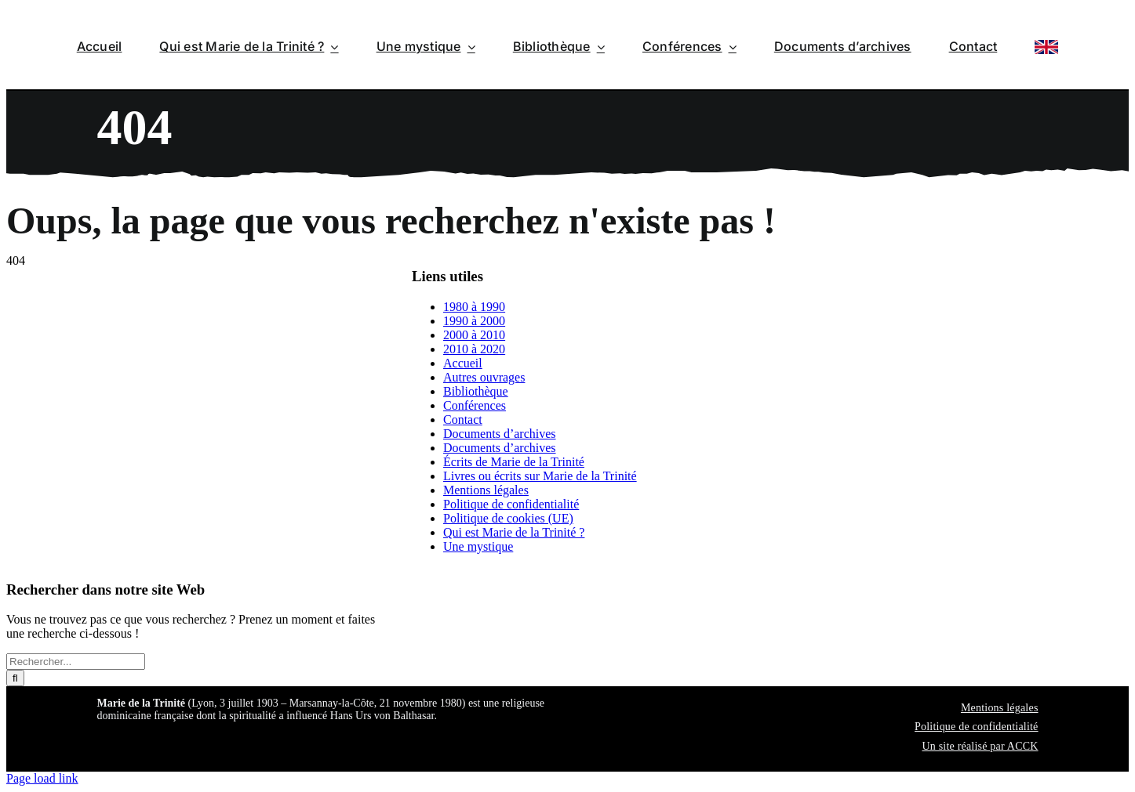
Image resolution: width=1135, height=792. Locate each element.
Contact (462, 419)
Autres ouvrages (484, 377)
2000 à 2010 (474, 335)
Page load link (42, 778)
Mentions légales (486, 490)
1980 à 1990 (474, 306)
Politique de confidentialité (511, 504)
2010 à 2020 (474, 349)
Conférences (474, 405)
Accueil (462, 363)
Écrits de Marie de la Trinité (513, 461)
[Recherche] (15, 678)
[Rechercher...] (75, 661)
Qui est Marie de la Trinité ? (513, 532)
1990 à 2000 (474, 320)
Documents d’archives (499, 433)
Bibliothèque (475, 391)
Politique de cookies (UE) (508, 518)
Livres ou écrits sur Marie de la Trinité (540, 476)
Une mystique (478, 546)
